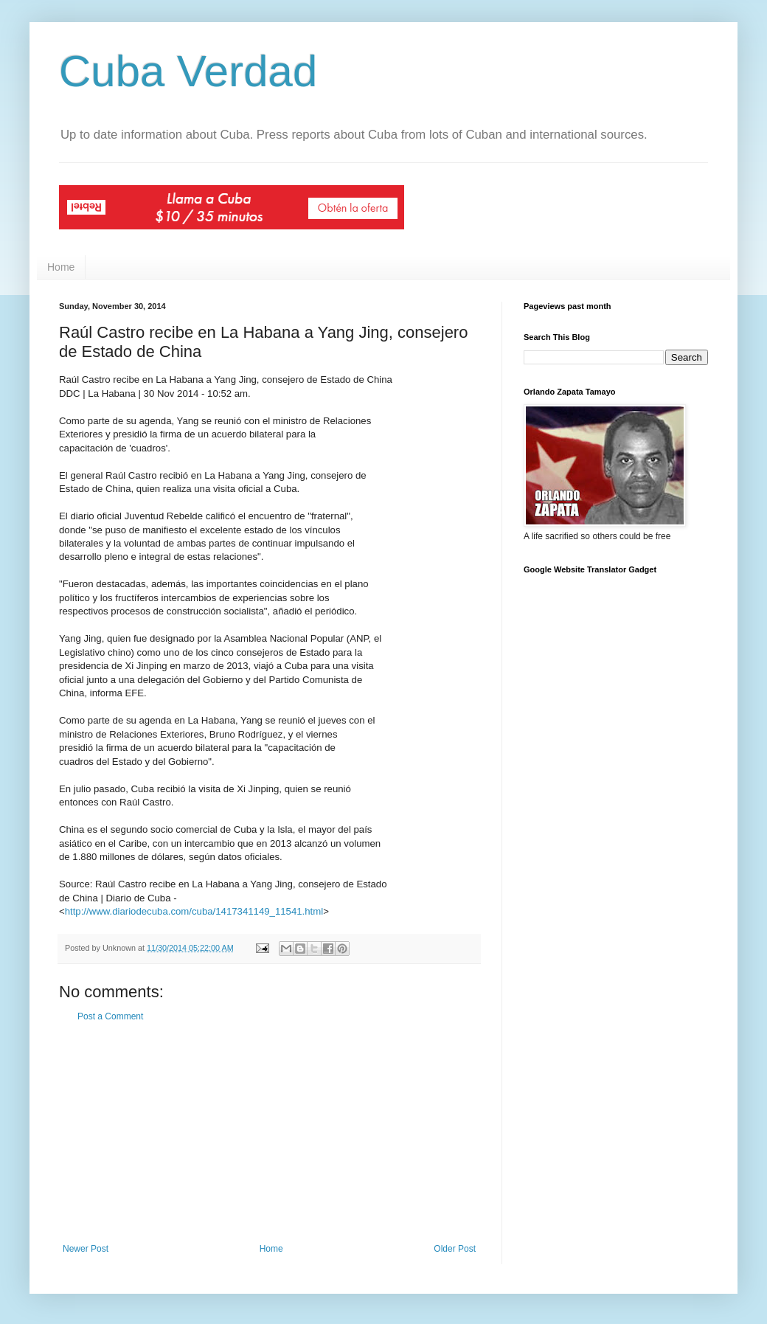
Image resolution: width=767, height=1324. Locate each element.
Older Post (455, 1249)
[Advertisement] (269, 1133)
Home (60, 267)
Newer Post (85, 1249)
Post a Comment (110, 1016)
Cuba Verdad (188, 71)
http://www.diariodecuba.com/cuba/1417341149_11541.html (194, 911)
